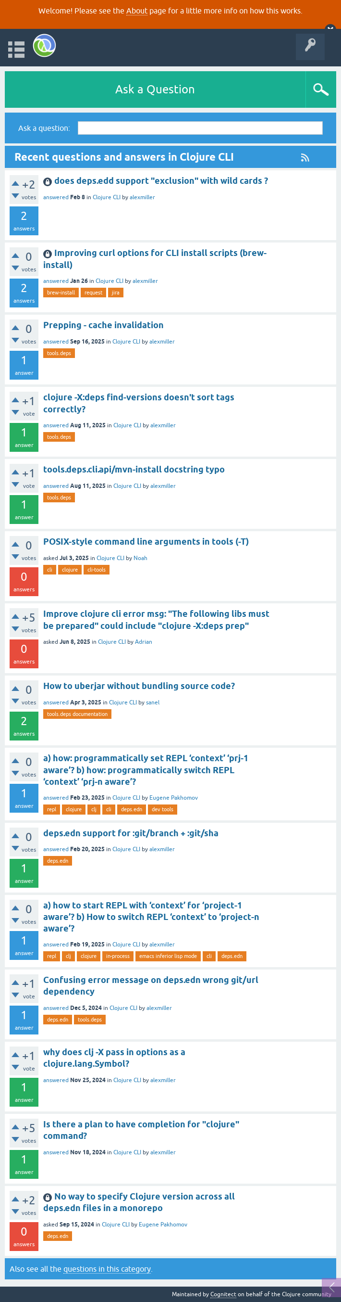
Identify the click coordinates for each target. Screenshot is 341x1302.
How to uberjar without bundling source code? (139, 686)
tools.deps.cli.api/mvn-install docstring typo (134, 469)
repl (51, 809)
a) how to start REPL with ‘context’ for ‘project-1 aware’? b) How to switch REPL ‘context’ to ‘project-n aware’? (151, 917)
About (136, 10)
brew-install (61, 292)
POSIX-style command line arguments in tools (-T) (146, 541)
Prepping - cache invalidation (103, 325)
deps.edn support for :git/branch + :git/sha (131, 833)
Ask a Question (155, 89)
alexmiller (142, 197)
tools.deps (59, 353)
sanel (152, 702)
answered (56, 197)
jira (116, 292)
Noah (140, 558)
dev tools (162, 809)
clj (94, 809)
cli (49, 570)
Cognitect (223, 1294)
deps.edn (131, 809)
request (93, 292)
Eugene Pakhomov (173, 797)
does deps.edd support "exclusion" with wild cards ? (161, 181)
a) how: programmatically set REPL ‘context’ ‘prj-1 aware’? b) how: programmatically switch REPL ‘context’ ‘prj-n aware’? (145, 770)
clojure (70, 570)
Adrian (143, 641)
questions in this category (107, 1268)
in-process (118, 956)
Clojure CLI (107, 197)
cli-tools (96, 570)
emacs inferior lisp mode (168, 956)
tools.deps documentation (77, 714)
